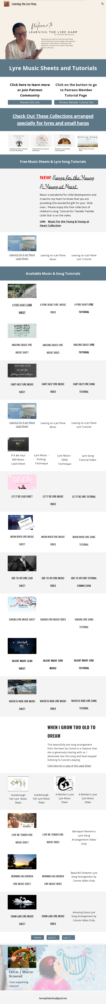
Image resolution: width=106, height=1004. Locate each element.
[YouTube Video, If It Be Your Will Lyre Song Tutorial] (87, 444)
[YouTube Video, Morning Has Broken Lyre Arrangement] (53, 861)
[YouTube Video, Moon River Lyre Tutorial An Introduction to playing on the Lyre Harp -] (84, 522)
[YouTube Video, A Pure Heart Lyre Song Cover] (53, 291)
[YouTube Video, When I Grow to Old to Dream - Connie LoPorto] (26, 730)
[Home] (37, 937)
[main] (53, 68)
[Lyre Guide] (53, 937)
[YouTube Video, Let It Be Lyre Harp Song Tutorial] (84, 482)
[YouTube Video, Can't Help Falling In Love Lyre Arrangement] (53, 370)
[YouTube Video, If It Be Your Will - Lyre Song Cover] (64, 444)
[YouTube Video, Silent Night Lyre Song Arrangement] (53, 646)
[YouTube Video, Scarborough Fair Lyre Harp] (41, 783)
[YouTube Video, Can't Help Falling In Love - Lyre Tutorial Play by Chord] (84, 370)
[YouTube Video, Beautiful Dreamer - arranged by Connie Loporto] (84, 861)
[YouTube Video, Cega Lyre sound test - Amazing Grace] (84, 902)
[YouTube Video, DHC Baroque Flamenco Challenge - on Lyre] (84, 820)
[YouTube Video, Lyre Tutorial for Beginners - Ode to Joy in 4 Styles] (84, 563)
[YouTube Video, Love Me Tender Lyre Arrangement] (53, 820)
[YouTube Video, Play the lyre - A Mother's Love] (87, 783)
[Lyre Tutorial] (68, 937)
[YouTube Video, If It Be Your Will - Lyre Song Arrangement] (41, 444)
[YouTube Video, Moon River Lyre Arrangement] (53, 522)
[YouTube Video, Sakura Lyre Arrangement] (53, 605)
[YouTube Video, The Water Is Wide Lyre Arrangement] (53, 687)
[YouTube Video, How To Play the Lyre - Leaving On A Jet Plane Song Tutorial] (84, 243)
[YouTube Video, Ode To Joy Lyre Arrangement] (53, 563)
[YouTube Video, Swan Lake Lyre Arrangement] (53, 902)
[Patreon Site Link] (30, 102)
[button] (102, 4)
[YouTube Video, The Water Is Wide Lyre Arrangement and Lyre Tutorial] (84, 687)
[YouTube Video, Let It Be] (53, 482)
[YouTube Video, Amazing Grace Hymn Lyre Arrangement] (53, 331)
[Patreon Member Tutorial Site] (76, 102)
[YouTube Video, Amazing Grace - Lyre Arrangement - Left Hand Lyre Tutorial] (84, 331)
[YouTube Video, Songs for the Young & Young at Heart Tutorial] (22, 180)
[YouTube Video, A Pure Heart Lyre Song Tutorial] (84, 291)
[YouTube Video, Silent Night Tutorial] (84, 646)
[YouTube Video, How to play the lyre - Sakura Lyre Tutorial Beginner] (84, 605)
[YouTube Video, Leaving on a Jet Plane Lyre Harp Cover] (53, 243)
